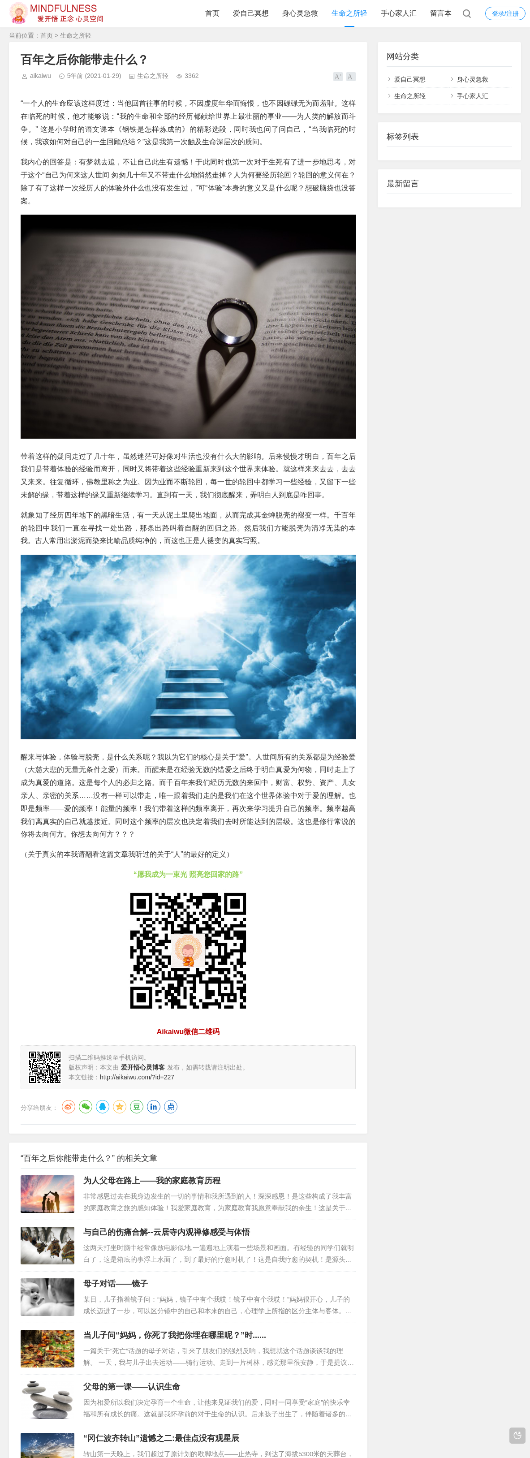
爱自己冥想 (251, 13)
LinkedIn (153, 1106)
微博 (68, 1106)
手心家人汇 (399, 13)
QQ (102, 1106)
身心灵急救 (300, 13)
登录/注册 (505, 13)
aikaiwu (40, 75)
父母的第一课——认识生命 (131, 1386)
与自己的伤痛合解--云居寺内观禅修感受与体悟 (166, 1232)
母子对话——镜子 (115, 1283)
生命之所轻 (349, 13)
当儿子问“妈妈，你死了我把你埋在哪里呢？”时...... (174, 1335)
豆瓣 (136, 1106)
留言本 (441, 13)
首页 (212, 13)
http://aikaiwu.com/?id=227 (137, 1077)
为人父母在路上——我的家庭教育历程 (151, 1180)
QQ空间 (119, 1106)
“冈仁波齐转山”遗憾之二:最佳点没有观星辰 (161, 1438)
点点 (170, 1106)
